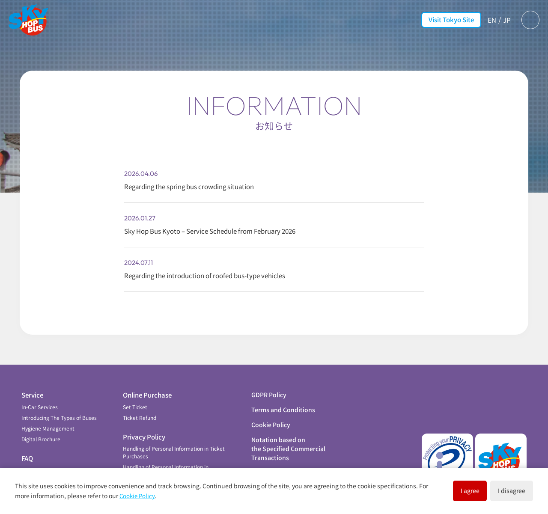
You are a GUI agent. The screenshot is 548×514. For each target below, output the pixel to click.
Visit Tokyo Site (448, 19)
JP (504, 20)
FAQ (27, 451)
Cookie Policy (270, 418)
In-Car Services (39, 400)
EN (488, 20)
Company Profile (275, 466)
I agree (441, 490)
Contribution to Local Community (61, 463)
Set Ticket (135, 400)
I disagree (502, 490)
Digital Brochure (40, 432)
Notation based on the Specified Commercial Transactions (288, 442)
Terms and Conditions (283, 403)
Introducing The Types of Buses (59, 411)
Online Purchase (147, 388)
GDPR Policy (268, 388)
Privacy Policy (144, 430)
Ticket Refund (139, 411)
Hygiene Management (47, 421)
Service (32, 388)
